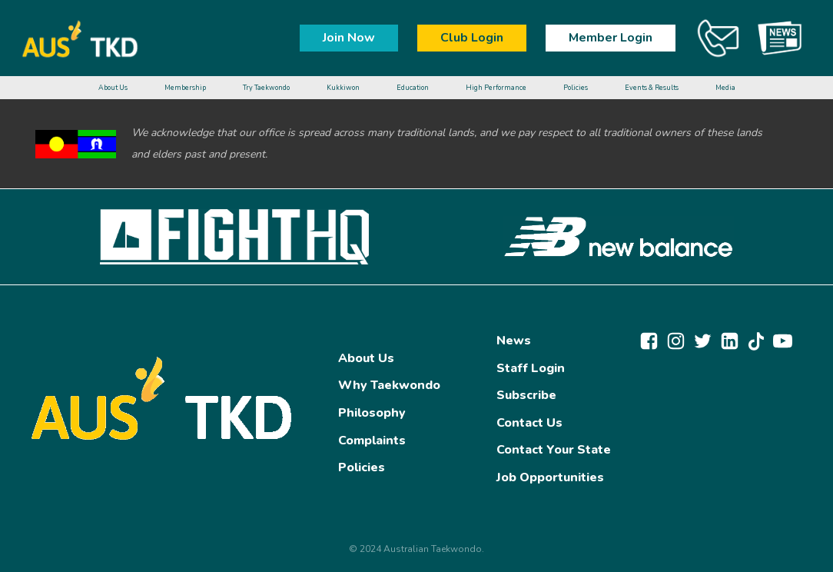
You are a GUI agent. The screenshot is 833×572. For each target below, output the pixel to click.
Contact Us (529, 422)
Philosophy (372, 412)
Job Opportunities (550, 477)
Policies (361, 467)
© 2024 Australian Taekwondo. (416, 549)
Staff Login (530, 368)
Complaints (372, 440)
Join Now (349, 37)
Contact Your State (553, 449)
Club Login (471, 37)
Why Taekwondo (389, 385)
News (513, 340)
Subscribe (526, 395)
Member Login (610, 37)
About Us (366, 358)
